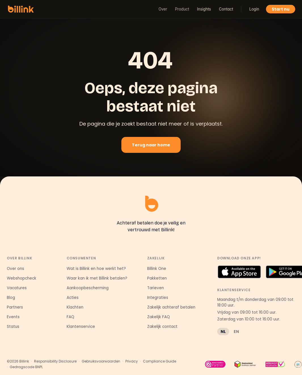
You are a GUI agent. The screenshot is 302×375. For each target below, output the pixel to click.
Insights (204, 9)
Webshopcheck (21, 278)
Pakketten (157, 278)
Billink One (156, 268)
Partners (15, 307)
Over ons (15, 268)
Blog (11, 297)
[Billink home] (21, 9)
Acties (73, 297)
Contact (226, 9)
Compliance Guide (159, 361)
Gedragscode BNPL (26, 367)
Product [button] (182, 9)
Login (254, 9)
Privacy (131, 361)
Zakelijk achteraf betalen (171, 307)
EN (236, 331)
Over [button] (163, 9)
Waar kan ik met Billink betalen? (97, 278)
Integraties (157, 297)
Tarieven (155, 288)
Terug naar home (151, 145)
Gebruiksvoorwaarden (101, 361)
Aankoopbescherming (88, 288)
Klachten (75, 307)
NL (223, 331)
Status (13, 326)
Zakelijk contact (162, 326)
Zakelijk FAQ (158, 317)
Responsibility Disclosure (55, 361)
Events (13, 317)
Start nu (281, 9)
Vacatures (17, 288)
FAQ (70, 317)
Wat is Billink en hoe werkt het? (96, 268)
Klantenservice (81, 326)
